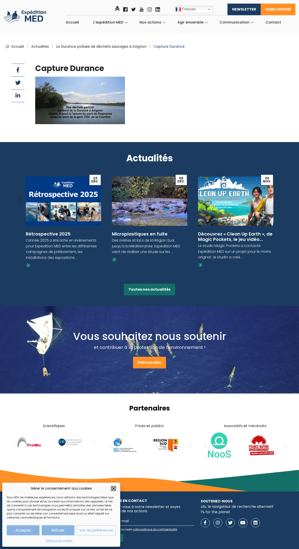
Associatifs (233, 425)
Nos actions (150, 22)
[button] (113, 488)
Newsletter (244, 9)
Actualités (40, 46)
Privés (140, 425)
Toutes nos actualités (149, 289)
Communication (234, 22)
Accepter (23, 530)
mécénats (257, 425)
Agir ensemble (190, 22)
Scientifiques (54, 425)
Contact (273, 22)
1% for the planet (215, 511)
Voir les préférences (96, 530)
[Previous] (20, 200)
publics (157, 425)
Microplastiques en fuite (140, 234)
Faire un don (278, 9)
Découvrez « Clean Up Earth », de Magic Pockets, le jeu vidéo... (235, 236)
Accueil (72, 22)
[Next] (279, 200)
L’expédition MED (108, 22)
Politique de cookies (59, 541)
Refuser (58, 530)
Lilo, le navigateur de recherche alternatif (237, 506)
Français (186, 9)
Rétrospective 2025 (48, 234)
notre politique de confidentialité (155, 529)
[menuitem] (72, 22)
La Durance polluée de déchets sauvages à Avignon (101, 46)
